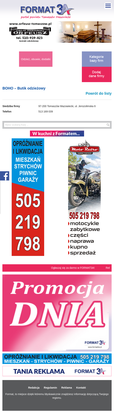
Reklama (66, 387)
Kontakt (81, 387)
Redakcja (33, 387)
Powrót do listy (98, 93)
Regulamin (50, 387)
